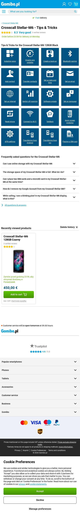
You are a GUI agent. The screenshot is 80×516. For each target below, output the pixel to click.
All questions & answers (13, 205)
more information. (66, 447)
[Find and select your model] (43, 11)
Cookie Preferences (38, 450)
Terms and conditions (56, 450)
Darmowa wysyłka (19, 301)
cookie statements (38, 484)
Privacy (18, 450)
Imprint (26, 450)
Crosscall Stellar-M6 (10, 23)
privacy (22, 484)
